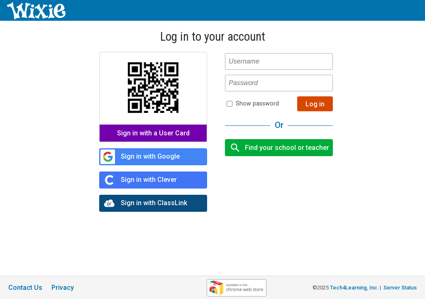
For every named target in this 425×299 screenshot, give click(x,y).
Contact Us (25, 288)
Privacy (62, 288)
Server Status (400, 287)
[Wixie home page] (36, 17)
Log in (315, 104)
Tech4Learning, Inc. (354, 287)
